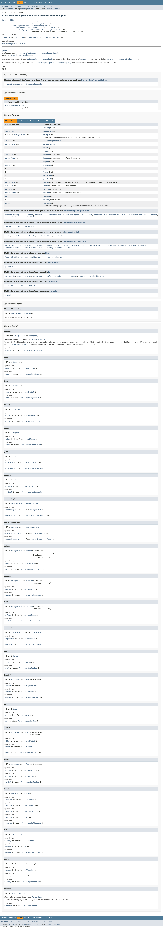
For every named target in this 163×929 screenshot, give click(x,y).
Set (46, 37)
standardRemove (28, 226)
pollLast (47, 179)
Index (45, 2)
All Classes (48, 6)
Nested (11, 9)
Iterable (6, 37)
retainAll (76, 245)
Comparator (9, 131)
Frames (27, 6)
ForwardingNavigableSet (12, 44)
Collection (19, 37)
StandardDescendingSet (15, 105)
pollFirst (47, 175)
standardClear (110, 245)
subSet (46, 182)
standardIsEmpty (145, 245)
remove (57, 245)
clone (6, 257)
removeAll (66, 245)
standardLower (100, 215)
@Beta (4, 51)
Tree (29, 2)
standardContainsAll (127, 245)
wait (50, 257)
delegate (47, 135)
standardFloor (41, 215)
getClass (24, 257)
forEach (7, 295)
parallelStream (11, 285)
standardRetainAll (12, 248)
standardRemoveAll (62, 236)
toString (47, 203)
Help (50, 2)
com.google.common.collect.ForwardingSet (29, 26)
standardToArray (30, 248)
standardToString (62, 248)
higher (46, 162)
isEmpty (48, 245)
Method (30, 9)
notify (33, 257)
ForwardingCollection (75, 241)
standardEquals (28, 236)
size (84, 245)
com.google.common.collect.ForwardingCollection (29, 24)
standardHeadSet (56, 215)
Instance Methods (26, 121)
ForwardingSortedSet (75, 222)
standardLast (86, 215)
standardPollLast (134, 215)
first (45, 148)
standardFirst (27, 215)
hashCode (16, 236)
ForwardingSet (71, 232)
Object (8, 196)
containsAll (38, 245)
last (45, 168)
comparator (48, 131)
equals (7, 236)
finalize (15, 257)
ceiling (46, 128)
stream (32, 285)
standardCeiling (11, 215)
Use (25, 2)
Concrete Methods (46, 121)
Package (12, 2)
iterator (47, 165)
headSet (46, 155)
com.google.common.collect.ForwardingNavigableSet (40, 30)
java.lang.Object (8, 20)
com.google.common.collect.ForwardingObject (24, 22)
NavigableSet (34, 37)
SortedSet (57, 37)
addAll (12, 245)
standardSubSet (150, 215)
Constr (23, 9)
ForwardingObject (39, 339)
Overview (4, 2)
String (8, 203)
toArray (46, 196)
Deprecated (37, 2)
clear (19, 245)
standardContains (12, 226)
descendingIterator (52, 141)
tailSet (46, 189)
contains (27, 245)
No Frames (36, 6)
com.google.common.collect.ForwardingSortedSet (35, 28)
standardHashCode (44, 236)
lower (45, 172)
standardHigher (72, 215)
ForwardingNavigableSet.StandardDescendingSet (39, 53)
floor (45, 151)
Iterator (8, 141)
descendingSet (49, 144)
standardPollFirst (116, 215)
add (5, 245)
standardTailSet (27, 217)
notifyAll (42, 257)
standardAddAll (95, 245)
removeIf (23, 285)
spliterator (9, 267)
